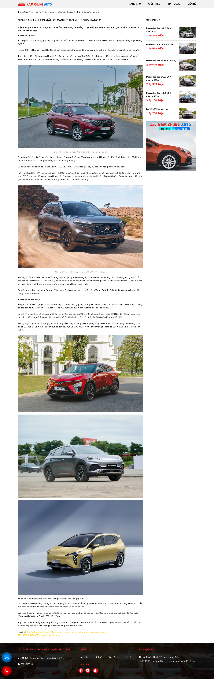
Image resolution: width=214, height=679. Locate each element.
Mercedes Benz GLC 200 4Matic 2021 (158, 30)
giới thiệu (154, 3)
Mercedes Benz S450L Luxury (161, 60)
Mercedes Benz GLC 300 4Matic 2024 (158, 78)
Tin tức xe (114, 657)
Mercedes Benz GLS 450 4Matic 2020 (158, 95)
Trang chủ (83, 657)
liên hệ (192, 3)
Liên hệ (127, 657)
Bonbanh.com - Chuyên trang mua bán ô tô (173, 661)
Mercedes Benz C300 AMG (159, 44)
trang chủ (134, 3)
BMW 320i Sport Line (157, 109)
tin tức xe (174, 3)
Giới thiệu (98, 657)
